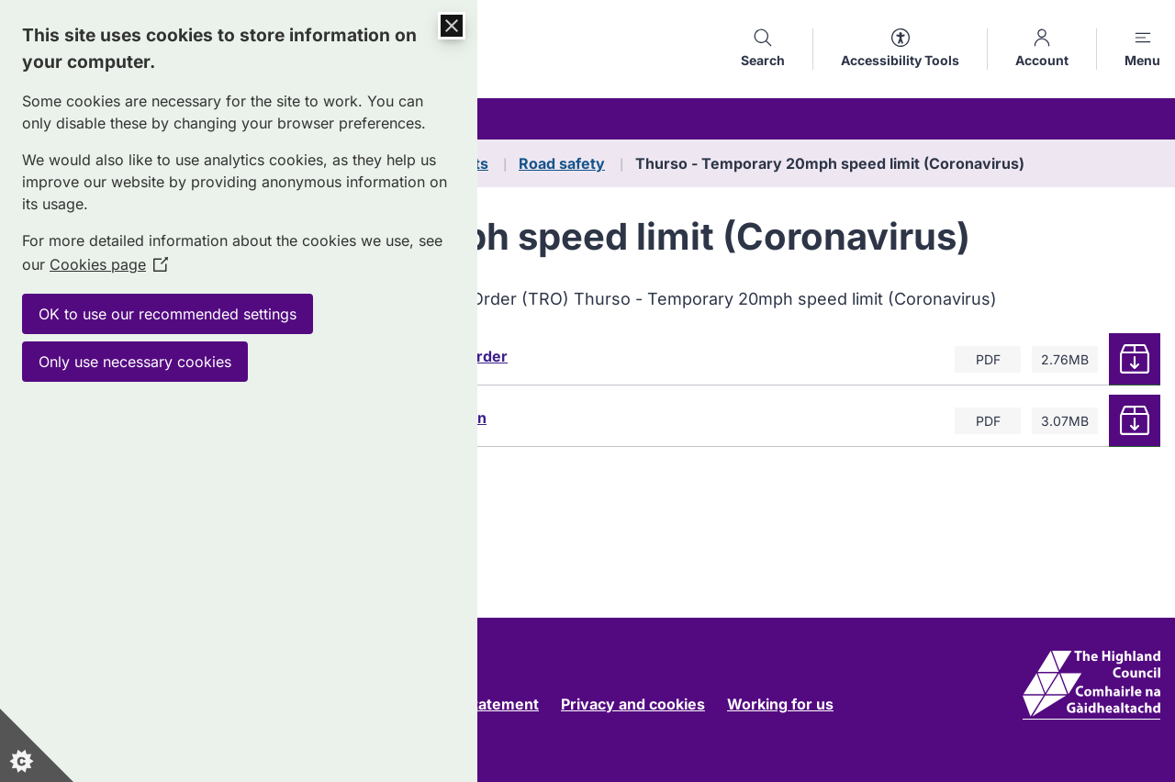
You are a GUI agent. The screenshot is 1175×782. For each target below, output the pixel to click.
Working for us (780, 704)
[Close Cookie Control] (452, 26)
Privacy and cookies (633, 704)
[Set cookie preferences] (36, 745)
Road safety (562, 163)
